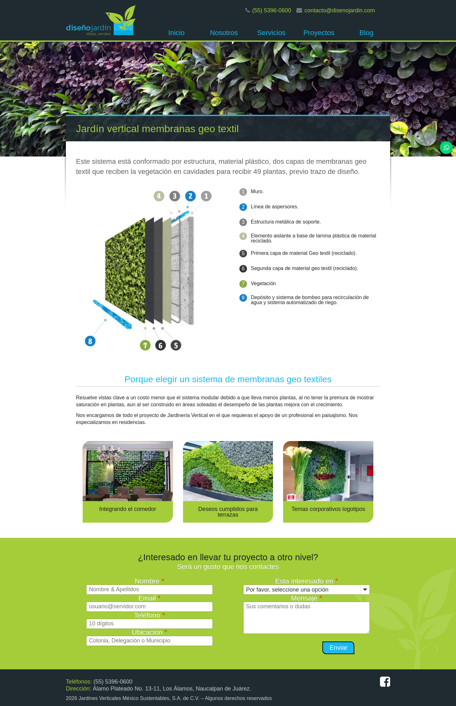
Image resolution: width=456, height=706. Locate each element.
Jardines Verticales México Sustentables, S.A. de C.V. (139, 698)
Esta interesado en (306, 581)
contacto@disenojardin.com (340, 10)
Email (149, 598)
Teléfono (149, 615)
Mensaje (306, 598)
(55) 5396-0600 (271, 10)
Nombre (149, 581)
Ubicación (149, 632)
